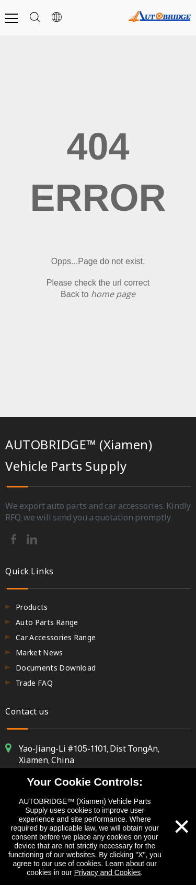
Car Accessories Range (56, 637)
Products (32, 607)
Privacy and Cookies (107, 872)
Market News (39, 652)
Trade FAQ (34, 683)
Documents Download (56, 668)
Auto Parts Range (47, 622)
